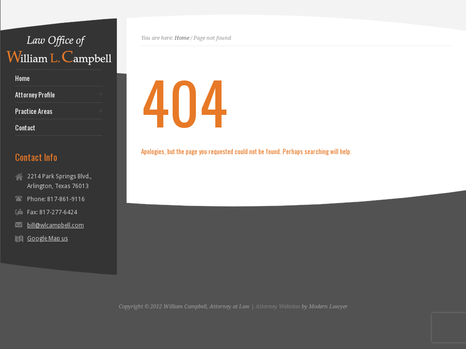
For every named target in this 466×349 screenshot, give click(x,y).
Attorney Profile (35, 94)
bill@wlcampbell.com (55, 225)
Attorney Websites (278, 306)
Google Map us (47, 238)
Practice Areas (33, 111)
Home (22, 78)
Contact (25, 127)
